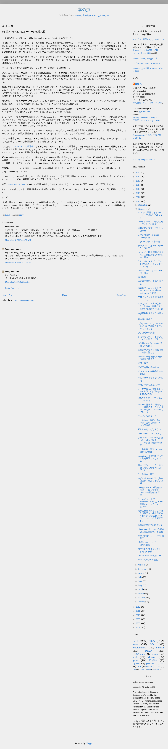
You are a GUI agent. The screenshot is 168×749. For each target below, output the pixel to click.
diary (21, 215)
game (135, 660)
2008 (138, 623)
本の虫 (84, 9)
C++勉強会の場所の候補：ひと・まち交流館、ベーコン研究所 (150, 422)
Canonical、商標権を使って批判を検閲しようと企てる (150, 458)
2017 (138, 185)
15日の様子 (143, 363)
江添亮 (138, 84)
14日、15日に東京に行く (149, 385)
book (135, 657)
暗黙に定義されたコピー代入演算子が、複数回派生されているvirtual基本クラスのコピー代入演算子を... (150, 516)
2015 (138, 193)
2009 (138, 619)
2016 (138, 189)
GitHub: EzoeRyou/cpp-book (145, 58)
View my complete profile (143, 160)
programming (139, 647)
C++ (136, 641)
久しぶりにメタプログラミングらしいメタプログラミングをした (150, 264)
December (143, 205)
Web (152, 644)
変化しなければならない (149, 429)
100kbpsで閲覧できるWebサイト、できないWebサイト (150, 215)
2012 (138, 607)
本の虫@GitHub (89, 15)
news (135, 644)
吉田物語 (142, 277)
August (141, 573)
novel (142, 669)
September (143, 569)
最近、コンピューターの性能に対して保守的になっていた (150, 467)
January (141, 602)
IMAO (148, 650)
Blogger (89, 743)
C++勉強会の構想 (146, 474)
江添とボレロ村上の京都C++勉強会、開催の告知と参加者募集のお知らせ (150, 306)
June (140, 581)
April (140, 589)
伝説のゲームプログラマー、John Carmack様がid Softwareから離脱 (150, 290)
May (140, 585)
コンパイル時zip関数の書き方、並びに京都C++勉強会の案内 (151, 254)
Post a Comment (12, 288)
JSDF (139, 666)
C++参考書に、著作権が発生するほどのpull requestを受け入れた (150, 391)
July (140, 577)
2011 (138, 611)
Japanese (136, 663)
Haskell (156, 669)
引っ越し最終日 (145, 319)
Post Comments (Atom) (23, 300)
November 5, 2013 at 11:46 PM (18, 262)
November (143, 209)
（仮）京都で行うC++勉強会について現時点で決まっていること (150, 326)
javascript (150, 663)
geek (149, 669)
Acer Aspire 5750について (149, 433)
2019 (138, 176)
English (153, 660)
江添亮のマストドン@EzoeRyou (147, 120)
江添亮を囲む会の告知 (148, 367)
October (142, 565)
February (142, 598)
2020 (138, 172)
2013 (138, 201)
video (155, 654)
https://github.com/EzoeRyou (145, 117)
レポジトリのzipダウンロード (146, 63)
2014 (138, 197)
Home (64, 295)
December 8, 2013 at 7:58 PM (17, 282)
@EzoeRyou (103, 15)
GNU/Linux (139, 654)
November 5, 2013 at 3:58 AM (18, 240)
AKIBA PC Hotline (16, 184)
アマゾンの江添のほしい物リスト (148, 39)
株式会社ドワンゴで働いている (147, 102)
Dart (134, 669)
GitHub (78, 15)
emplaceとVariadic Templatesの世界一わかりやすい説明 (150, 480)
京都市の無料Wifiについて (150, 525)
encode (149, 666)
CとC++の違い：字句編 (149, 241)
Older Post (121, 295)
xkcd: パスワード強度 (148, 560)
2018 (138, 181)
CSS (158, 666)
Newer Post (7, 295)
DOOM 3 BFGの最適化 (22, 146)
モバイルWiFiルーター (148, 416)
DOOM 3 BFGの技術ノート (150, 555)
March (141, 593)
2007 (138, 627)
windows (151, 657)
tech (162, 663)
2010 (138, 615)
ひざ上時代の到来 (146, 333)
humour (160, 647)
